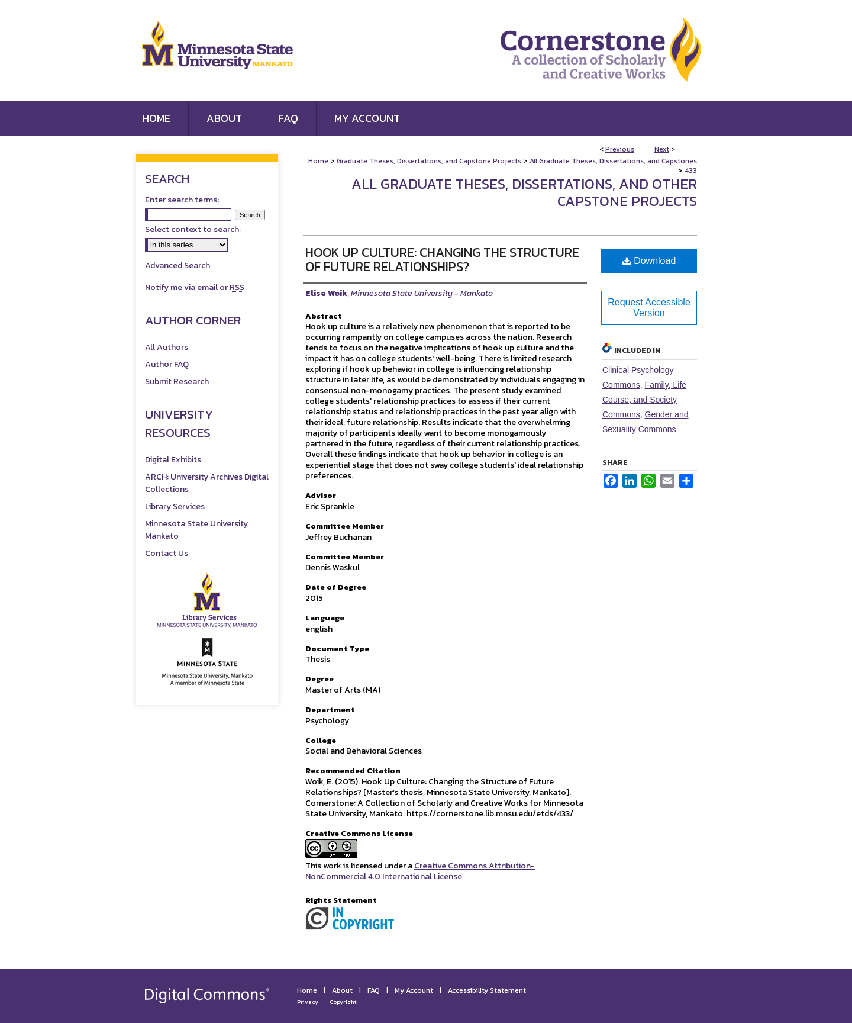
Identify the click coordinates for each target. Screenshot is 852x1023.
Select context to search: (193, 229)
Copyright (343, 1002)
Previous (619, 149)
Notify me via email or (194, 287)
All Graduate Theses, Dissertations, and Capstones (613, 161)
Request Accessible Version (649, 307)
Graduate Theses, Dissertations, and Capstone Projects (429, 161)
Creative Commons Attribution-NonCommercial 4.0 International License (420, 871)
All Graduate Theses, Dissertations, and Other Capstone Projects (524, 192)
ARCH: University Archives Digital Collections (207, 483)
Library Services (175, 506)
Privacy (307, 1002)
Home (318, 161)
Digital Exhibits (173, 459)
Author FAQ (167, 364)
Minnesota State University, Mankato (197, 529)
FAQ (373, 990)
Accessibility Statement (487, 990)
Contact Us (166, 553)
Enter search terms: (182, 200)
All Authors (166, 347)
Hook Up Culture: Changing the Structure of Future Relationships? (442, 259)
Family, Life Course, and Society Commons (644, 399)
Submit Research (177, 381)
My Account (414, 990)
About (342, 990)
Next (661, 149)
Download (649, 261)
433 (691, 170)
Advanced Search (177, 265)
